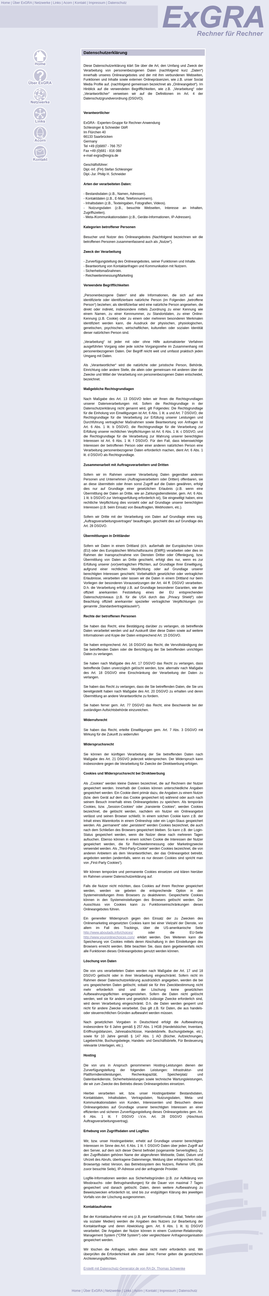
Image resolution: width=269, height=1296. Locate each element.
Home (5, 3)
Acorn (67, 3)
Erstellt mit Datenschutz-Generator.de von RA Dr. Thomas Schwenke (134, 1268)
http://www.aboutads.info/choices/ (108, 933)
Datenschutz (117, 3)
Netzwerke (42, 3)
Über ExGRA (22, 3)
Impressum (97, 3)
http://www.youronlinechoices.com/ (108, 937)
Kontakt (80, 3)
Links (57, 3)
